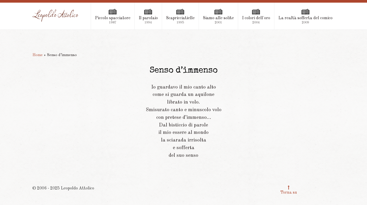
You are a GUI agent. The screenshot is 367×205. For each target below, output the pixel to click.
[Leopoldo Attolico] (55, 15)
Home (37, 55)
